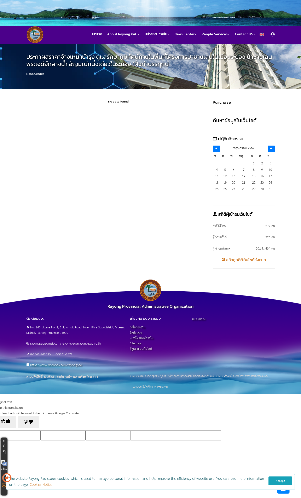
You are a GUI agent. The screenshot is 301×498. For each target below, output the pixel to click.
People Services (216, 34)
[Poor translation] (28, 422)
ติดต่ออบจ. (136, 333)
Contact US (245, 34)
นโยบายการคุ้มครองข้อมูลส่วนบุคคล (148, 376)
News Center (185, 34)
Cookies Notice (41, 485)
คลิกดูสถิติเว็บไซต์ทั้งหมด (243, 260)
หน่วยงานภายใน (157, 34)
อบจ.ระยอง (199, 319)
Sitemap (135, 343)
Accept (280, 481)
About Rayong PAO (123, 34)
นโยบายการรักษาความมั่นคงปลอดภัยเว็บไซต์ (191, 376)
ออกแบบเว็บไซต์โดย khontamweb (150, 387)
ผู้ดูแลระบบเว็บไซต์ (141, 349)
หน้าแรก (96, 34)
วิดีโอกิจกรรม (137, 327)
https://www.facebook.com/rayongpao (56, 365)
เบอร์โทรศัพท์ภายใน (142, 338)
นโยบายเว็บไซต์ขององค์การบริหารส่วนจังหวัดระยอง (242, 376)
